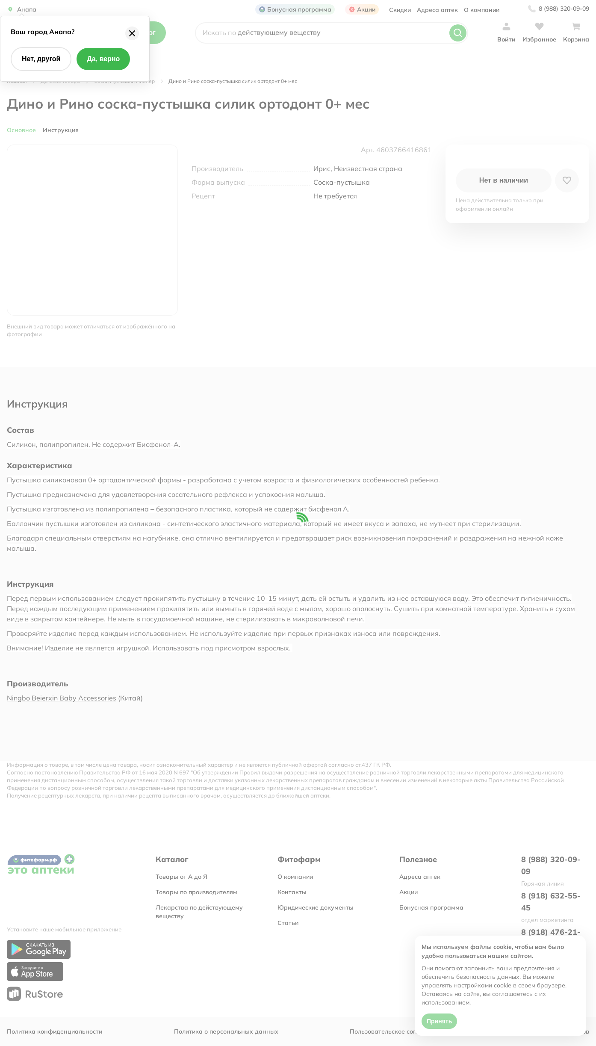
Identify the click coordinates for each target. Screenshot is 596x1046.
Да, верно (103, 58)
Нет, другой (41, 58)
